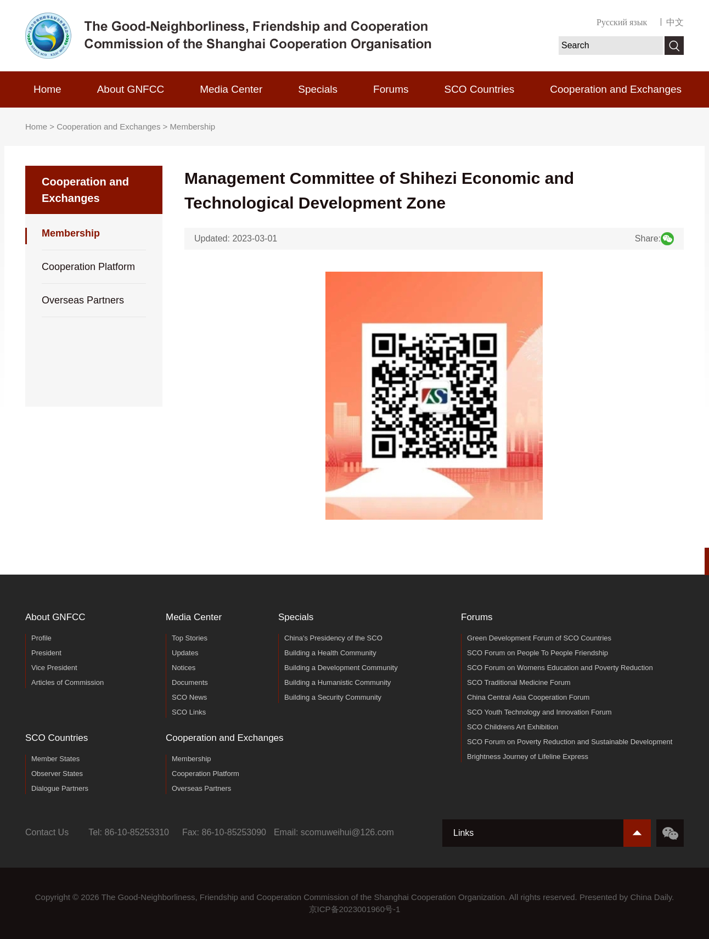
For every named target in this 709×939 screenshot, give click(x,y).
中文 (675, 22)
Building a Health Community (330, 653)
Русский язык (622, 22)
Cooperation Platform (88, 266)
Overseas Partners (83, 300)
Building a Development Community (341, 668)
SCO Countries (479, 89)
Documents (190, 682)
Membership (193, 126)
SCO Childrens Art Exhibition (512, 727)
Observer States (57, 773)
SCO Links (189, 712)
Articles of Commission (67, 682)
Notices (183, 668)
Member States (55, 759)
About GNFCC (130, 89)
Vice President (54, 668)
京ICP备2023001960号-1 (355, 909)
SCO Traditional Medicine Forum (519, 682)
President (46, 653)
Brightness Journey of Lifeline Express (527, 756)
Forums (390, 89)
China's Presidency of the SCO (333, 638)
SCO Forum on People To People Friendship (537, 653)
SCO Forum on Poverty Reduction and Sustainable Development (569, 742)
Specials (317, 89)
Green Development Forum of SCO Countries (539, 638)
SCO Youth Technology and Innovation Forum (539, 712)
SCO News (189, 697)
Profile (41, 638)
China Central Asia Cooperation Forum (528, 697)
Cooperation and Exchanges (616, 89)
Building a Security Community (332, 697)
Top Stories (189, 638)
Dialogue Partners (59, 788)
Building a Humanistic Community (337, 682)
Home (47, 89)
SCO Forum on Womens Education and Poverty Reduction (560, 668)
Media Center (231, 89)
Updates (185, 653)
